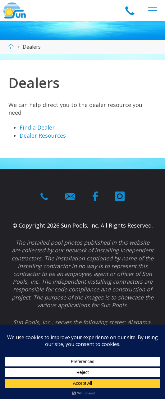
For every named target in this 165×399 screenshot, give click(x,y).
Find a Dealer (37, 127)
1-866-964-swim (130, 11)
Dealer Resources (43, 135)
